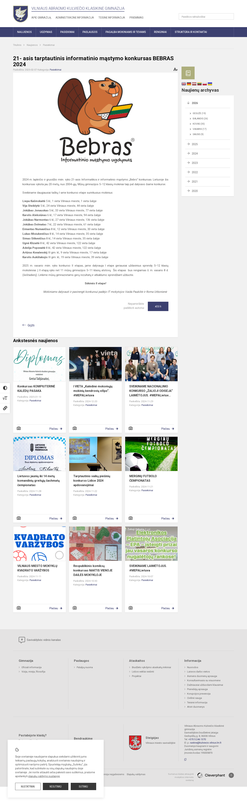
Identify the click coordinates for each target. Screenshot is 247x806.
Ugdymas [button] (46, 31)
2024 (195, 153)
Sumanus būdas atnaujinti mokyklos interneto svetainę (181, 777)
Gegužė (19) (199, 113)
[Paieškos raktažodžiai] (206, 16)
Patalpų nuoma (85, 667)
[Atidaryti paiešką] (229, 16)
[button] (208, 8)
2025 (195, 144)
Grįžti (31, 325)
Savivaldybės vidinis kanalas (40, 640)
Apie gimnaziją (41, 17)
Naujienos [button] (24, 31)
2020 (195, 190)
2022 (195, 172)
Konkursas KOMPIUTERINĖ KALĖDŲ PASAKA (36, 389)
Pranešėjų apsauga (197, 689)
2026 (195, 103)
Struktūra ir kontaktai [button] (191, 31)
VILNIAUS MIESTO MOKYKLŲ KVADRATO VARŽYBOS (37, 568)
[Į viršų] (231, 775)
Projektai (136, 676)
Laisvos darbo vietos (198, 671)
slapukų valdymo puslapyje (44, 776)
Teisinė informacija (111, 17)
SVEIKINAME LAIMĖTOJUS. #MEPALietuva (148, 568)
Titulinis (17, 45)
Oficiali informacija (32, 667)
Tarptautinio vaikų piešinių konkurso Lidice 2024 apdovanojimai (91, 480)
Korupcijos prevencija (199, 693)
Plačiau (53, 428)
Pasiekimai (49, 45)
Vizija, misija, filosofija (33, 671)
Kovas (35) (199, 124)
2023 (195, 162)
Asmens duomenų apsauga (202, 676)
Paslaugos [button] (90, 31)
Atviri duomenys (196, 706)
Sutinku (83, 786)
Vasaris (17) (200, 129)
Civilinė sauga (194, 698)
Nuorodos (192, 667)
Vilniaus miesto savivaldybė (160, 742)
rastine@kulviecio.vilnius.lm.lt (205, 742)
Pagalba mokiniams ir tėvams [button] (126, 31)
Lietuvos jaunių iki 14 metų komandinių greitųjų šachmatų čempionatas (38, 480)
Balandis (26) (200, 118)
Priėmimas (136, 17)
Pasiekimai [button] (67, 31)
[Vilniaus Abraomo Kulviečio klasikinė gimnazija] (20, 13)
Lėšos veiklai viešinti (143, 671)
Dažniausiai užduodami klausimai (205, 684)
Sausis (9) (198, 134)
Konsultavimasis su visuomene (203, 680)
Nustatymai (28, 786)
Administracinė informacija (75, 17)
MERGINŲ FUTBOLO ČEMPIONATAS (143, 478)
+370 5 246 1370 (197, 739)
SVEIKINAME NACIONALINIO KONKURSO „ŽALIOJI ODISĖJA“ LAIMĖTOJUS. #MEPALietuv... (151, 391)
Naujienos (32, 45)
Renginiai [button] (160, 31)
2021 (195, 181)
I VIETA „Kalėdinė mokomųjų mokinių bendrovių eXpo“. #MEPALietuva (92, 391)
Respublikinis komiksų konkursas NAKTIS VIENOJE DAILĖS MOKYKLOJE (92, 570)
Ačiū (158, 306)
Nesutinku (56, 786)
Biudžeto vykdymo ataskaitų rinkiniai (151, 667)
